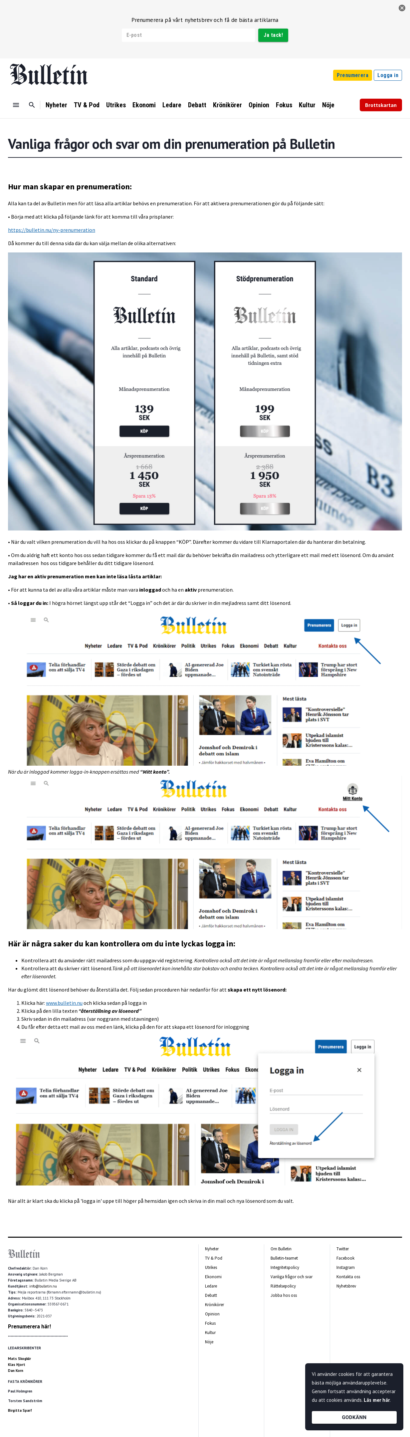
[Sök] (32, 105)
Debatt (197, 105)
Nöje (328, 105)
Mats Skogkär (19, 1358)
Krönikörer (227, 105)
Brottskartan (381, 105)
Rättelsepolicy (283, 1286)
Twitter (342, 1249)
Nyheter (56, 105)
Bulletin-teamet (284, 1258)
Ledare (171, 105)
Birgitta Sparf (20, 1410)
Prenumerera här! (29, 1326)
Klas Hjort (16, 1364)
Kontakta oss (348, 1277)
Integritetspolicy (285, 1267)
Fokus (284, 105)
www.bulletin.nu (64, 1003)
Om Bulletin (281, 1249)
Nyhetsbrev (346, 1286)
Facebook (345, 1258)
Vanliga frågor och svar (291, 1277)
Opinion (259, 105)
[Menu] (16, 105)
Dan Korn (15, 1370)
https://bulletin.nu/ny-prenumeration (51, 230)
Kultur (307, 105)
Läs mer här (377, 1400)
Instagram (345, 1267)
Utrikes (116, 105)
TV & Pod (87, 105)
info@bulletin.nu (43, 1286)
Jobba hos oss (284, 1295)
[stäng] (402, 8)
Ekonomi (144, 105)
